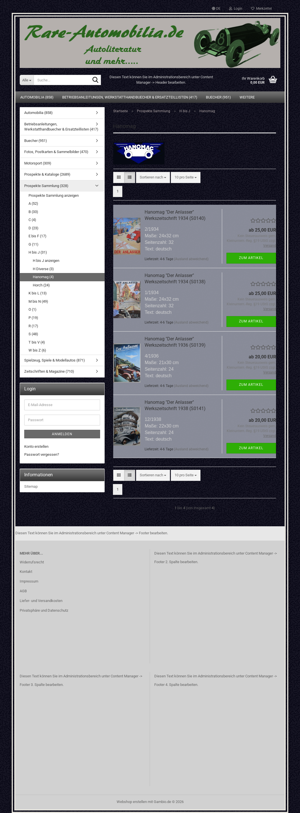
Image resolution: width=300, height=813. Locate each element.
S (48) (33, 334)
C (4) (32, 220)
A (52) (33, 203)
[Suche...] (27, 80)
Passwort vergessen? (41, 454)
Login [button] (235, 9)
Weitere (247, 97)
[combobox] (153, 177)
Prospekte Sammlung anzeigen (54, 195)
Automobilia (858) (37, 97)
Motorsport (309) (37, 163)
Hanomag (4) (43, 277)
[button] (216, 8)
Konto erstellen (36, 446)
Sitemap (31, 486)
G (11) (33, 244)
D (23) (33, 228)
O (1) (33, 309)
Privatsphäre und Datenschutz (44, 610)
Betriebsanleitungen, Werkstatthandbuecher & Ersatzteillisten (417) (129, 97)
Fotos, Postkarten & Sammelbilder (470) (56, 152)
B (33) (33, 212)
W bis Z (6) (37, 350)
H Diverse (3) (43, 269)
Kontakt (26, 571)
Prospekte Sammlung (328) (46, 186)
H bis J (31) (38, 252)
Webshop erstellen (132, 802)
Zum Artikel (251, 258)
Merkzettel (261, 9)
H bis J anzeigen (46, 260)
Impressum (29, 581)
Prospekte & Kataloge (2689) (47, 174)
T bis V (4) (37, 342)
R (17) (33, 326)
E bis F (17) (37, 236)
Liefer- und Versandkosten (41, 601)
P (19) (33, 318)
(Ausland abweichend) (191, 259)
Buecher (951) (218, 97)
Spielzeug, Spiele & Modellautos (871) (54, 360)
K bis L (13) (38, 293)
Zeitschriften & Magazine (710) (49, 371)
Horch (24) (41, 285)
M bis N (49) (38, 301)
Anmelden (62, 434)
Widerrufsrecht (32, 562)
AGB (23, 591)
